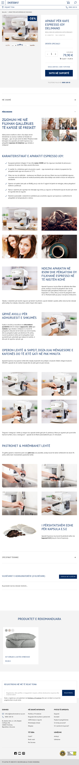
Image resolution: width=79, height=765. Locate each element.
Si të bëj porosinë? (60, 723)
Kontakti (56, 717)
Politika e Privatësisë (34, 714)
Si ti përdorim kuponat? (61, 726)
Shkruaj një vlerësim (68, 576)
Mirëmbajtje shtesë (34, 723)
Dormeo (5, 710)
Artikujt (56, 736)
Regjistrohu (68, 693)
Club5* (30, 736)
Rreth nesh (31, 739)
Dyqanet (56, 714)
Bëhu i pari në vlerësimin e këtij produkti (58, 32)
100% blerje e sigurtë (35, 720)
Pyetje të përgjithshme (61, 720)
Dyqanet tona (9, 7)
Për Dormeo (31, 742)
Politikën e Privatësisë (34, 698)
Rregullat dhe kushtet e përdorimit (39, 717)
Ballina (4, 12)
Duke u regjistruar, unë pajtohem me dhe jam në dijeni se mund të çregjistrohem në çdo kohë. (32, 699)
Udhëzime (57, 739)
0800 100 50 (73, 7)
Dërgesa (30, 726)
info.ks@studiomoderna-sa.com (15, 714)
